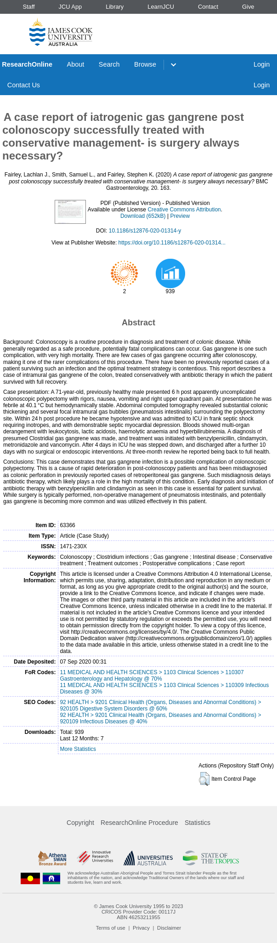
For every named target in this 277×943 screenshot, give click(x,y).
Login (262, 64)
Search (109, 64)
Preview (180, 216)
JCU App (70, 6)
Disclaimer (169, 928)
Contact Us (23, 85)
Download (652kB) (143, 216)
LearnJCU (160, 6)
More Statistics (78, 749)
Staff (28, 6)
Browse (145, 64)
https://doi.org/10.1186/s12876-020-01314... (172, 242)
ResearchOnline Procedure (139, 822)
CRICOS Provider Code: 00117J (138, 912)
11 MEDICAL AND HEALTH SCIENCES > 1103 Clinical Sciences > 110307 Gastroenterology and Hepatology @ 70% (151, 675)
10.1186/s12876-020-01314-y (145, 230)
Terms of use (110, 928)
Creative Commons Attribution (183, 209)
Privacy (141, 928)
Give (248, 6)
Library (115, 6)
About (76, 64)
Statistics (197, 822)
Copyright (80, 822)
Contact (208, 6)
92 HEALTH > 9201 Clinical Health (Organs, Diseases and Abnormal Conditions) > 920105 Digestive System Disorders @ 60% (160, 705)
